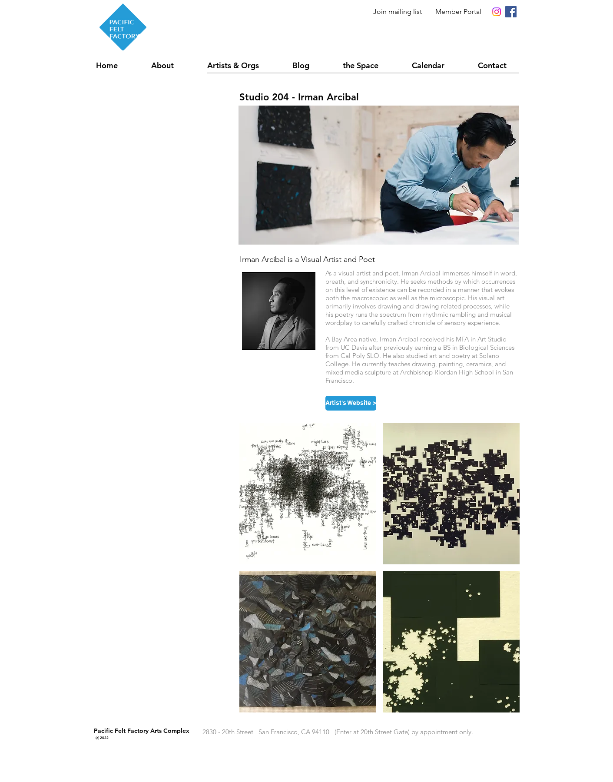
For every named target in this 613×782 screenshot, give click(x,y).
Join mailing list (397, 11)
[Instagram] (496, 11)
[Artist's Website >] (350, 403)
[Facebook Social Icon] (511, 11)
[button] (243, 65)
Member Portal (458, 11)
